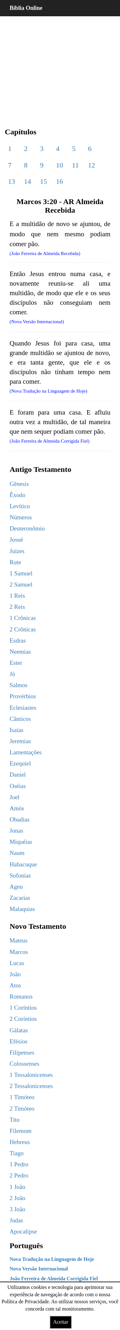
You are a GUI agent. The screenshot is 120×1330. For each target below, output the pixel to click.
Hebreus (20, 1142)
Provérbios (23, 696)
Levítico (20, 506)
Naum (17, 853)
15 (43, 181)
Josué (16, 539)
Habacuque (23, 864)
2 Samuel (21, 584)
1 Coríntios (23, 1007)
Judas (16, 1220)
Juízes (17, 551)
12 (91, 165)
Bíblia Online (26, 8)
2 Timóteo (22, 1108)
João (15, 974)
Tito (15, 1119)
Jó (12, 674)
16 (59, 181)
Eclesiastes (23, 707)
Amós (17, 808)
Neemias (20, 651)
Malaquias (22, 909)
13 (11, 181)
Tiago (17, 1153)
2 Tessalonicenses (31, 1086)
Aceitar (60, 1322)
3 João (17, 1209)
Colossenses (24, 1063)
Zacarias (20, 897)
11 (75, 165)
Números (21, 517)
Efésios (19, 1041)
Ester (16, 662)
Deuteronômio (27, 528)
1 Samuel (21, 573)
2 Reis (17, 606)
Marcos (19, 952)
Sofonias (20, 875)
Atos (15, 985)
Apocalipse (23, 1231)
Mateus (19, 940)
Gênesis (19, 483)
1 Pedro (19, 1164)
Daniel (18, 774)
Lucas (17, 963)
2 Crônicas (23, 629)
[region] (60, 67)
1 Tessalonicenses (31, 1074)
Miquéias (21, 841)
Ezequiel (20, 763)
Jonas (16, 830)
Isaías (16, 730)
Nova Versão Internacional (39, 1268)
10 (59, 165)
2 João (17, 1198)
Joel (15, 797)
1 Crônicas (23, 618)
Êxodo (18, 495)
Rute (15, 562)
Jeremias (20, 741)
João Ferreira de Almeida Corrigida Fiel (54, 1278)
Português (26, 1245)
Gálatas (19, 1030)
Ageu (16, 886)
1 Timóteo (22, 1097)
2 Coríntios (23, 1018)
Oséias (18, 786)
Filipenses (22, 1052)
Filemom (21, 1130)
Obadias (19, 819)
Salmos (19, 685)
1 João (17, 1187)
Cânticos (20, 718)
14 (27, 181)
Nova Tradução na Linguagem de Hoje (52, 1259)
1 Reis (17, 595)
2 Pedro (19, 1175)
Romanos (21, 996)
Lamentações (26, 752)
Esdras (18, 640)
